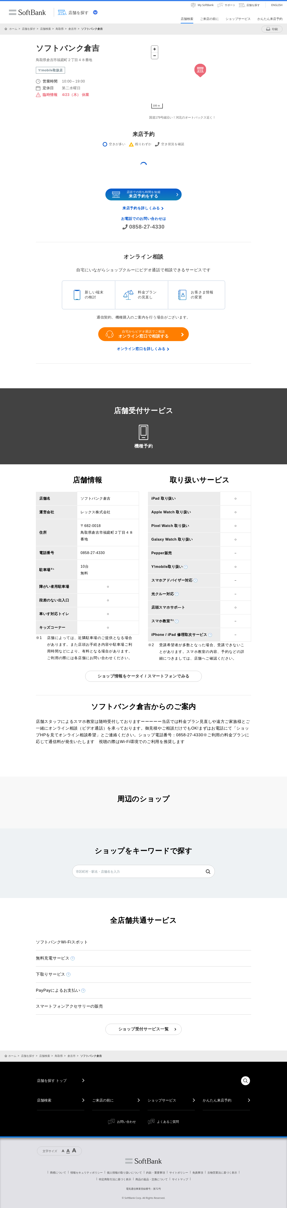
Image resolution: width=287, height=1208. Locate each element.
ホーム (13, 29)
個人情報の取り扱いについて (124, 1172)
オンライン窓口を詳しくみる (141, 349)
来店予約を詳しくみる (141, 208)
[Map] (200, 77)
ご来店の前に (103, 1100)
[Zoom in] (154, 49)
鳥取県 (60, 29)
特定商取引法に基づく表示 (115, 1179)
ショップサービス (162, 1100)
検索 (208, 871)
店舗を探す (28, 29)
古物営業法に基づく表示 (222, 1172)
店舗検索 (45, 29)
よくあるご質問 (168, 1121)
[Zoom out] (154, 55)
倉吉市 (72, 29)
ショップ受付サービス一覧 (143, 1029)
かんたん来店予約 (217, 1100)
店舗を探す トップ (52, 1080)
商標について (58, 1172)
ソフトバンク (143, 1161)
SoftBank (27, 12)
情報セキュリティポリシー (86, 1172)
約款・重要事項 (155, 1172)
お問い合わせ (126, 1121)
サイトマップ (180, 1179)
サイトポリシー (178, 1172)
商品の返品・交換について (151, 1179)
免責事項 (197, 1172)
